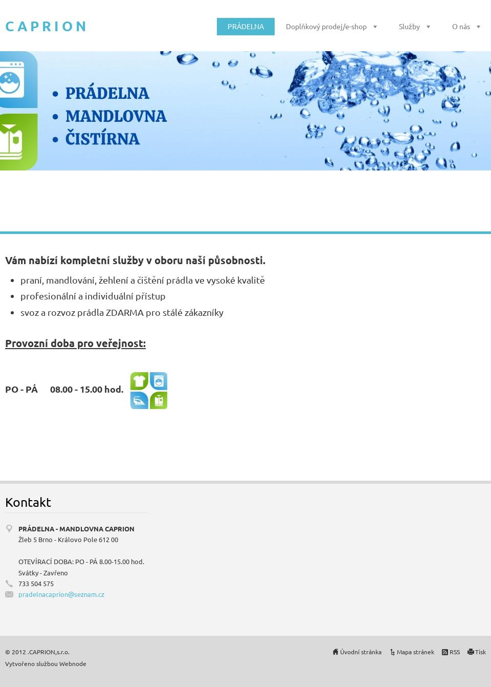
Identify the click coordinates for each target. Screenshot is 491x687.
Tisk (480, 652)
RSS (455, 652)
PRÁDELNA (246, 26)
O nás (461, 26)
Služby (409, 26)
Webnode (72, 663)
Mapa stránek (415, 652)
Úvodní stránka (361, 652)
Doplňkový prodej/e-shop (326, 26)
